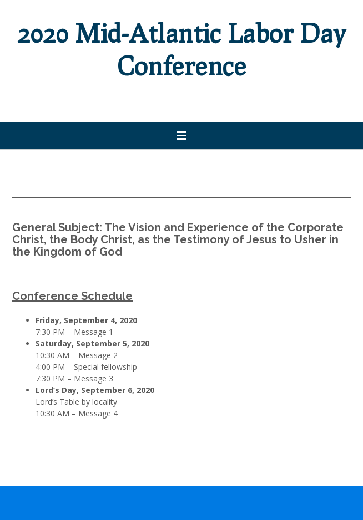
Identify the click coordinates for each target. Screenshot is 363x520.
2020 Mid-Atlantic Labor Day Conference (182, 49)
